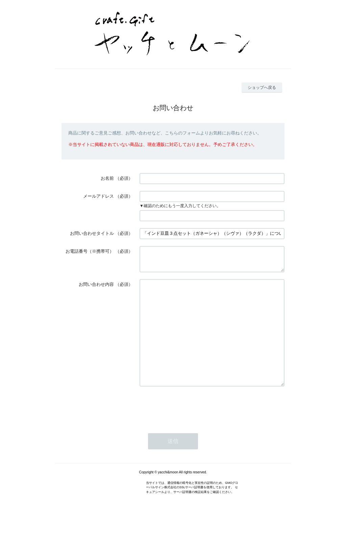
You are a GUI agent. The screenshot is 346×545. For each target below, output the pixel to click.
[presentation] (191, 431)
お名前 (107, 178)
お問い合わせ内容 (96, 288)
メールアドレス (98, 196)
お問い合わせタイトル (92, 233)
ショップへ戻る (262, 87)
